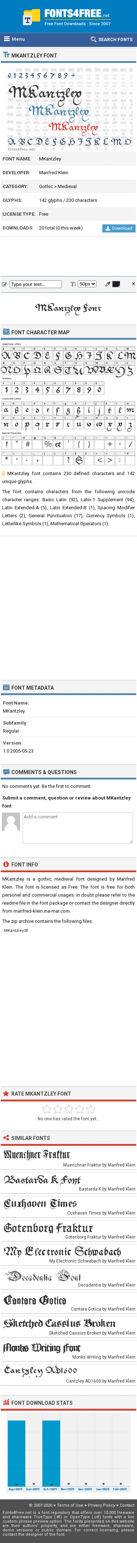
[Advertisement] (68, 256)
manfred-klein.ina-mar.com (42, 911)
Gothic (46, 186)
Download (119, 228)
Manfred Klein (53, 172)
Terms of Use (70, 1505)
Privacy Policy (101, 1505)
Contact (127, 1505)
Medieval (67, 186)
